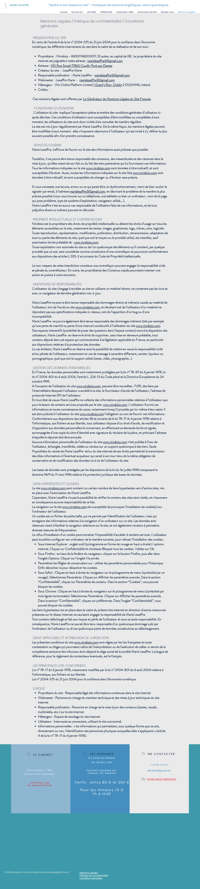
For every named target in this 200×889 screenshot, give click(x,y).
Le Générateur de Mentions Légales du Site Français (117, 99)
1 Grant (98, 84)
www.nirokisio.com (98, 168)
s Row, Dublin (113, 84)
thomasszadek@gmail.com (54, 872)
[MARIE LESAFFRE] (27, 5)
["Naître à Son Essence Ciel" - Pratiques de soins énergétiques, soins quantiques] (108, 5)
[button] (91, 12)
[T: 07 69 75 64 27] (159, 765)
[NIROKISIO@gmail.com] (159, 771)
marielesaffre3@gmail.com (105, 61)
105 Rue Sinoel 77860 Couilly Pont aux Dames (81, 65)
